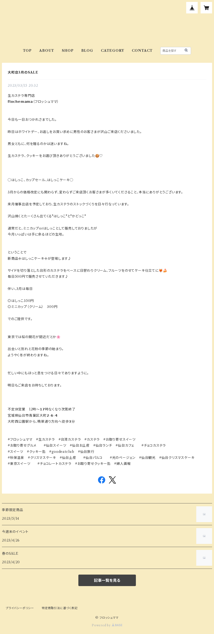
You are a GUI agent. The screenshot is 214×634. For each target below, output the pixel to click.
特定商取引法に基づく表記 (60, 608)
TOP (27, 50)
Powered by (107, 625)
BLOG (87, 50)
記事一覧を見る (107, 580)
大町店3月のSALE (23, 72)
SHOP (67, 50)
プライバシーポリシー (20, 608)
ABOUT (46, 50)
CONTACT (142, 50)
